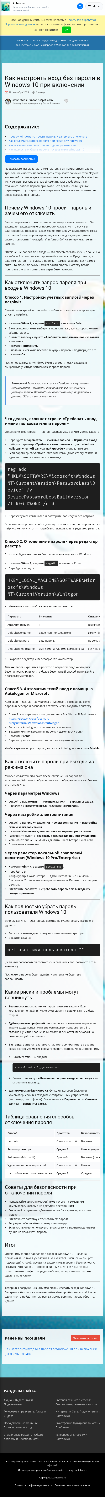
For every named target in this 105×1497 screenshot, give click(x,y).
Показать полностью (21, 159)
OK (66, 30)
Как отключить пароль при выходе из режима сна (42, 145)
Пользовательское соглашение (72, 1485)
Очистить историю (85, 1338)
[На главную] (5, 6)
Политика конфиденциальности (33, 1485)
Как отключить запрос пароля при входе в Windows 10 (45, 141)
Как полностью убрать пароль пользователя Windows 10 (46, 149)
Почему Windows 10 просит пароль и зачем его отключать (48, 136)
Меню (94, 6)
